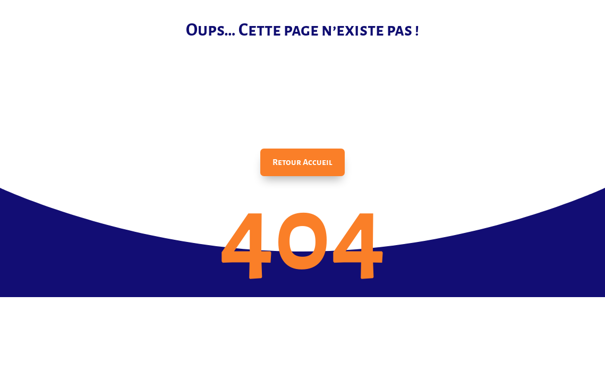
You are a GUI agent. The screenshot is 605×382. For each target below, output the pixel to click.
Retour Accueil (302, 162)
